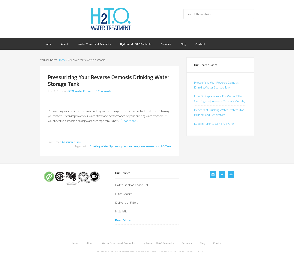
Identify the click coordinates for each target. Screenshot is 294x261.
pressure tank (129, 146)
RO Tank (166, 146)
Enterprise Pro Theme (130, 251)
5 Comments (103, 91)
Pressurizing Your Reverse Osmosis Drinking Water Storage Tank (108, 80)
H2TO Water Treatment (110, 19)
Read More (122, 220)
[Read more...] (130, 120)
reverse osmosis (149, 146)
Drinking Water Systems (104, 146)
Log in (200, 251)
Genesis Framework (163, 251)
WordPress (186, 251)
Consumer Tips (71, 141)
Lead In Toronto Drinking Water (214, 123)
